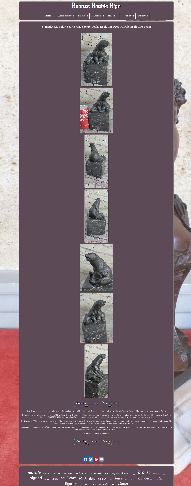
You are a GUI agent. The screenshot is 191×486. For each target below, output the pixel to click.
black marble (67, 474)
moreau (156, 474)
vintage (86, 485)
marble (34, 472)
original (81, 473)
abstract (47, 473)
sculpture (68, 478)
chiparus (115, 474)
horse (163, 474)
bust (140, 479)
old (81, 485)
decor (148, 478)
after (159, 478)
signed (36, 478)
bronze (144, 472)
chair (106, 473)
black (82, 478)
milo (57, 473)
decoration (104, 484)
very (127, 479)
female (133, 474)
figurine (71, 483)
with (114, 484)
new (94, 484)
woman (102, 478)
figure (54, 478)
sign (47, 479)
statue (123, 483)
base (118, 478)
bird (90, 474)
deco (92, 478)
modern (97, 473)
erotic (133, 479)
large (110, 479)
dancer (125, 473)
